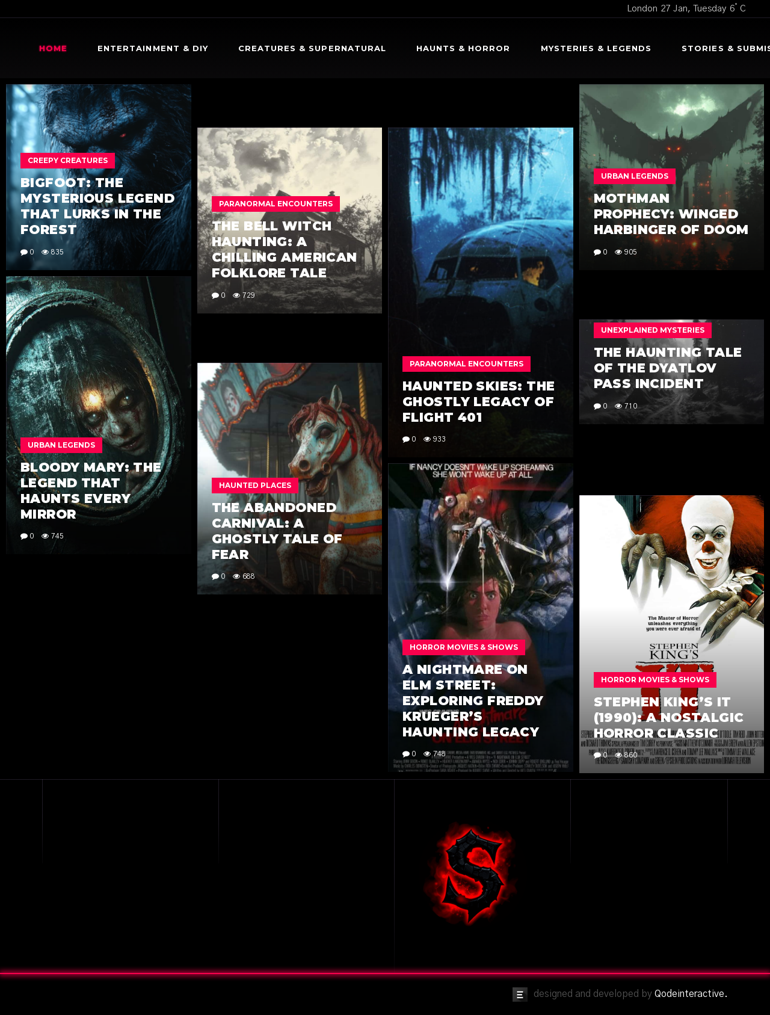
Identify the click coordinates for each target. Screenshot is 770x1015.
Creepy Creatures (68, 160)
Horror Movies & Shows (464, 647)
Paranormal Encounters (276, 203)
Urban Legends (634, 175)
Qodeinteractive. (691, 994)
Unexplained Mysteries (652, 330)
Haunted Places (255, 485)
